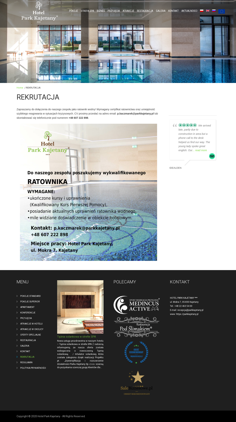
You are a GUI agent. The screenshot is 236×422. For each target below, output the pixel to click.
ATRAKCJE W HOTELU (31, 323)
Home (20, 87)
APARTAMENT (27, 307)
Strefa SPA (87, 11)
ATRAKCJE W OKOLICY (31, 329)
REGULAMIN (26, 362)
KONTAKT (173, 11)
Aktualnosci (189, 11)
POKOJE (73, 11)
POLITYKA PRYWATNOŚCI (33, 368)
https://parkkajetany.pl (187, 314)
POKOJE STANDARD (30, 296)
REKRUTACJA (27, 357)
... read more (199, 150)
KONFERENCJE (27, 312)
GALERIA (161, 11)
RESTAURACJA (145, 11)
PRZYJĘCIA (114, 11)
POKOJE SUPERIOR (30, 301)
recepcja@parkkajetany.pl (190, 310)
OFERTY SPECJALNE (30, 335)
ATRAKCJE (128, 11)
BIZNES (101, 11)
